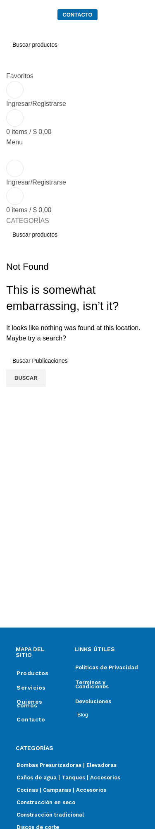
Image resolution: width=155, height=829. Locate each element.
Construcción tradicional (50, 815)
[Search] (77, 234)
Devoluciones (93, 701)
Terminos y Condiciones (92, 684)
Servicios (31, 687)
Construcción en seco (46, 802)
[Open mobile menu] (14, 142)
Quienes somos (30, 703)
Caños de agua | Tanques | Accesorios (68, 777)
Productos (33, 673)
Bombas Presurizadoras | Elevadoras (67, 765)
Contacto (31, 719)
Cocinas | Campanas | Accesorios (61, 790)
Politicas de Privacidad (106, 667)
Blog (82, 715)
